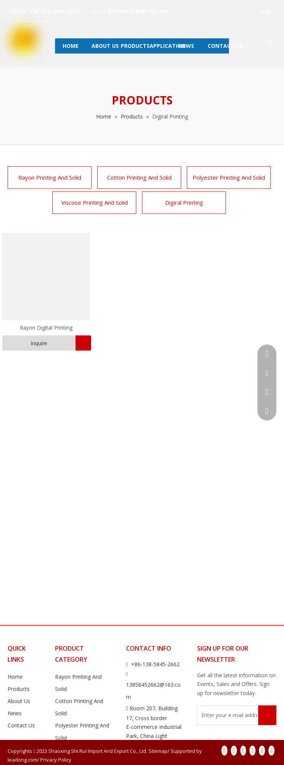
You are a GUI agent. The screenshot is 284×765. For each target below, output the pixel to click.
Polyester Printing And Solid (228, 177)
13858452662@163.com (137, 11)
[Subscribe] (267, 715)
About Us (19, 701)
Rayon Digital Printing (46, 327)
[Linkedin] (234, 751)
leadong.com (22, 759)
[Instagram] (262, 751)
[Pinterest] (271, 751)
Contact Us (21, 725)
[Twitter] (243, 751)
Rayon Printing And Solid (49, 177)
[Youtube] (252, 751)
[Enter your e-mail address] (227, 715)
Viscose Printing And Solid (94, 202)
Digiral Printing (184, 202)
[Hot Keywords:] (269, 42)
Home (15, 676)
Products (19, 688)
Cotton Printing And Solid (139, 177)
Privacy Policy (55, 759)
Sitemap (157, 751)
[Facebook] (224, 751)
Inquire (24, 343)
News (15, 713)
